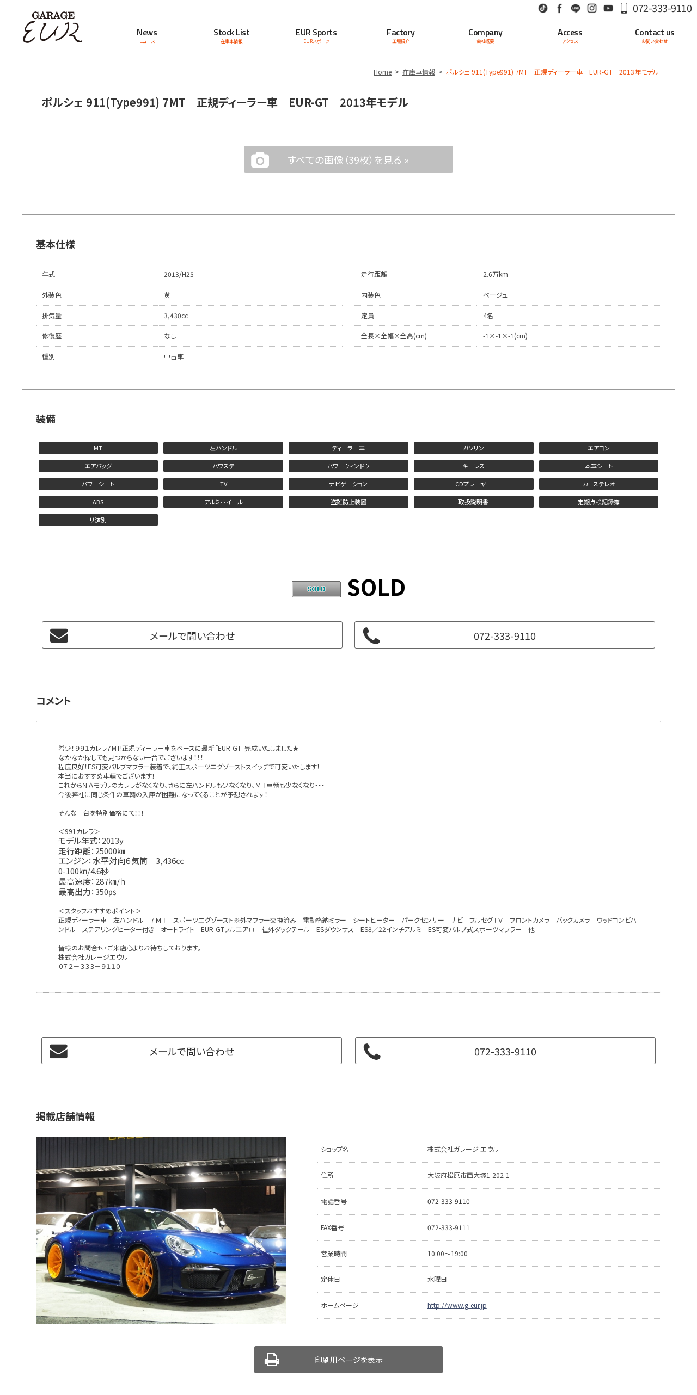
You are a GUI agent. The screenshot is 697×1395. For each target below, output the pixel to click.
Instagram (592, 8)
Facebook (559, 8)
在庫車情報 (418, 71)
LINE (575, 8)
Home (383, 71)
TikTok (543, 8)
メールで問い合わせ (192, 635)
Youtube (608, 8)
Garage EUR (52, 27)
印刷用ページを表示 (349, 1359)
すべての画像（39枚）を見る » (348, 159)
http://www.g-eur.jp (457, 1305)
